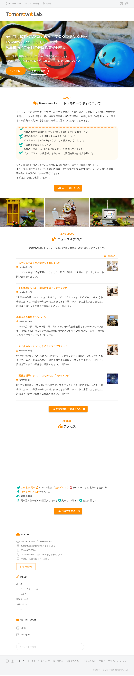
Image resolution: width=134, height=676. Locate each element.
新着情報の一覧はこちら (67, 409)
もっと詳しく (15, 71)
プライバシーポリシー (118, 662)
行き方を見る (66, 512)
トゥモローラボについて (27, 590)
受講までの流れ (23, 600)
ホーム (19, 585)
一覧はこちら (111, 256)
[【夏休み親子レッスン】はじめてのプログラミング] (112, 379)
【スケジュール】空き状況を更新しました (39, 263)
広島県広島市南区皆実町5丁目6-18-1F (36, 547)
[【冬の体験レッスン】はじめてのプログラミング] (112, 291)
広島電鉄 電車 (28, 488)
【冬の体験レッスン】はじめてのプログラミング (41, 288)
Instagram (26, 635)
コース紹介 (21, 595)
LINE (23, 629)
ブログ (19, 610)
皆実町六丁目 (62, 488)
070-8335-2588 (26, 551)
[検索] (81, 648)
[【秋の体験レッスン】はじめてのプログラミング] (112, 350)
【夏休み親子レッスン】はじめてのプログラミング (42, 376)
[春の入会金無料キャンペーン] (112, 320)
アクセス (49, 4)
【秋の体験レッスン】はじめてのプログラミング (41, 347)
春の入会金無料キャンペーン (31, 317)
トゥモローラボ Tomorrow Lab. (114, 671)
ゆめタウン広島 (29, 492)
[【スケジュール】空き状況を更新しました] (112, 266)
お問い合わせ (33, 4)
